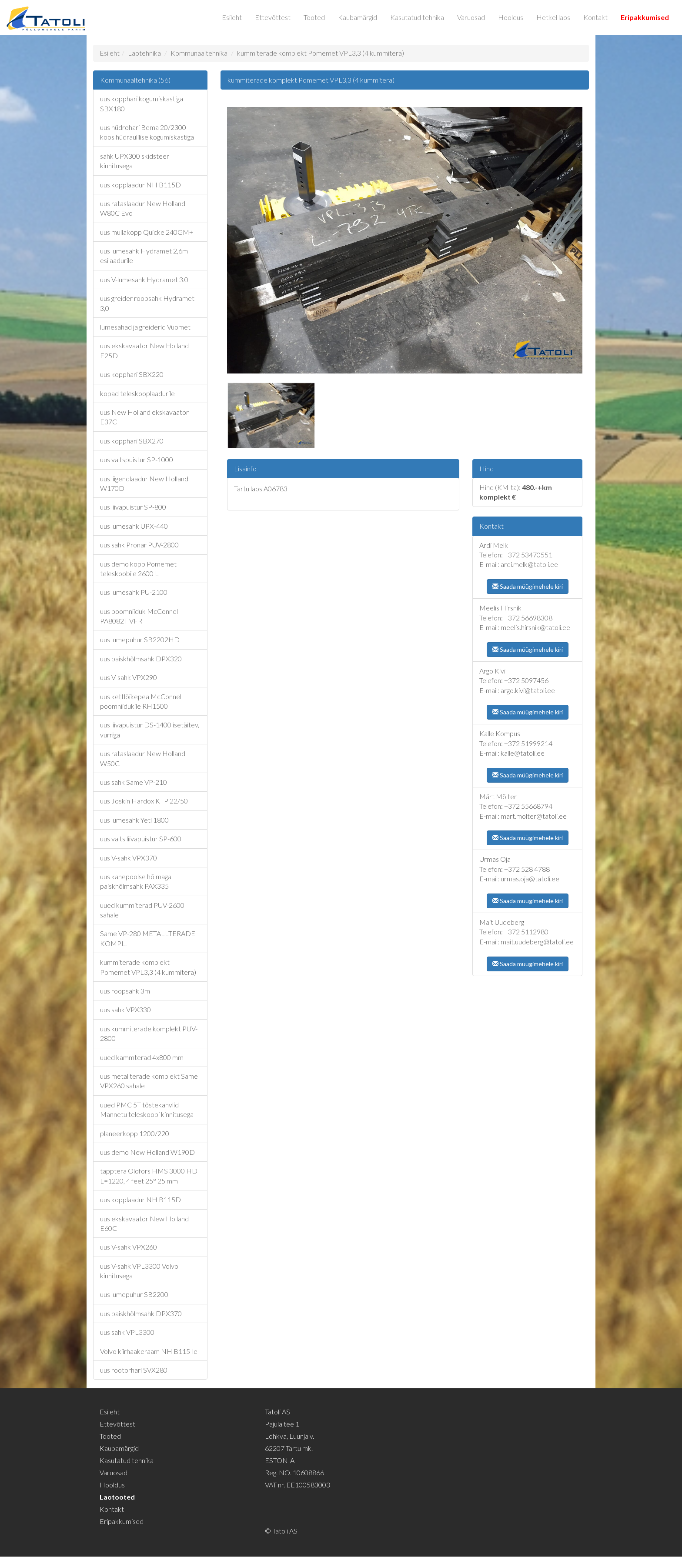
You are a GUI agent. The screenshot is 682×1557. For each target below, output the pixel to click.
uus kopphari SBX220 (132, 374)
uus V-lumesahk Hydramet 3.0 (144, 279)
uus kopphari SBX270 (132, 441)
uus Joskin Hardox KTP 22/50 (144, 801)
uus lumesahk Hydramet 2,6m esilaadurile (144, 255)
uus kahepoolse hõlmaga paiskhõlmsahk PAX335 (135, 881)
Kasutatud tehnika (417, 17)
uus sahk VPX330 (125, 1009)
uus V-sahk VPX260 (128, 1247)
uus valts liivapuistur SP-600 (140, 838)
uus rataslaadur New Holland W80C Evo (142, 208)
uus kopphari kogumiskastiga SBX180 (141, 103)
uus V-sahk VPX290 (128, 677)
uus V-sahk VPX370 (128, 858)
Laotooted (117, 1497)
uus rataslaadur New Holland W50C (142, 758)
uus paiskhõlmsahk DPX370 (141, 1313)
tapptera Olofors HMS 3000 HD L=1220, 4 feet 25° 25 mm (148, 1175)
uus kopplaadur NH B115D (140, 184)
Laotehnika (144, 53)
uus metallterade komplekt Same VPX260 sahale (149, 1081)
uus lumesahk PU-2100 (133, 592)
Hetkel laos (553, 17)
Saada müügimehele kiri (527, 586)
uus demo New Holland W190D (147, 1152)
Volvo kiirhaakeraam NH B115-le (148, 1351)
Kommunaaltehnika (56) (135, 80)
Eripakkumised (645, 17)
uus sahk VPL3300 (127, 1332)
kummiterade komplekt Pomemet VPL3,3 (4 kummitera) (320, 53)
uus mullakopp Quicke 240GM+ (146, 232)
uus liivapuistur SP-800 (133, 507)
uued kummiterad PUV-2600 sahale (142, 910)
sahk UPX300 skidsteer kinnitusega (134, 161)
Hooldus (510, 17)
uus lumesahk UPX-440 (134, 526)
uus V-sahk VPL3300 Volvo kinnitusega (139, 1271)
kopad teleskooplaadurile (137, 393)
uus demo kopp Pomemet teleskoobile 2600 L (138, 568)
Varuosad (471, 17)
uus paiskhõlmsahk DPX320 (141, 658)
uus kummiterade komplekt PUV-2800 (148, 1033)
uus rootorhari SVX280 (133, 1370)
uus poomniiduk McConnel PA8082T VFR (139, 616)
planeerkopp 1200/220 (134, 1133)
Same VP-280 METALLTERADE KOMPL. (147, 938)
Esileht (232, 17)
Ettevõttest (273, 17)
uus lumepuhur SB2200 (134, 1294)
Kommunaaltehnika (198, 53)
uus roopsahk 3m (125, 991)
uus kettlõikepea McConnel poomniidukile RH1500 (140, 701)
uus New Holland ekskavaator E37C (144, 417)
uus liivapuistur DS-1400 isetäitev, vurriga (149, 729)
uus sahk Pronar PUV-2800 (139, 544)
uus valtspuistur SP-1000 (136, 459)
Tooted (314, 17)
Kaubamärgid (357, 17)
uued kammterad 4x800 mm (142, 1057)
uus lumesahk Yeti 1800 (134, 820)
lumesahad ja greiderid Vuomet (145, 327)
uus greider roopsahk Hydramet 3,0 (147, 303)
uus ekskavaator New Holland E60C (144, 1223)
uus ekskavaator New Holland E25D (144, 350)
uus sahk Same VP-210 (133, 782)
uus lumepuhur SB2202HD (140, 639)
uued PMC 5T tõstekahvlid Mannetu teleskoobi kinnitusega (147, 1109)
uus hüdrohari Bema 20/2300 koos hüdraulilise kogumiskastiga (147, 132)
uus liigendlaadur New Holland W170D (144, 483)
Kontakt (595, 17)
